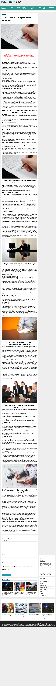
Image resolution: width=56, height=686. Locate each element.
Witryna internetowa (5, 562)
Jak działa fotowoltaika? (45, 567)
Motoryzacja (17, 7)
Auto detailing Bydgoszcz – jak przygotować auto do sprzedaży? (46, 560)
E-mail (3, 558)
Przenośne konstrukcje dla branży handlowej (31, 593)
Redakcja (51, 7)
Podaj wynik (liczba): (5, 569)
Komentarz (4, 540)
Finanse (39, 7)
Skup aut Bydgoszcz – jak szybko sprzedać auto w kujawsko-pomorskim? (45, 564)
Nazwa (3, 554)
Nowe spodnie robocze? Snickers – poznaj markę (19, 593)
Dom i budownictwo (4, 8)
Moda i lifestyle (24, 8)
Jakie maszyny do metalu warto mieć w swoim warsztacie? (7, 593)
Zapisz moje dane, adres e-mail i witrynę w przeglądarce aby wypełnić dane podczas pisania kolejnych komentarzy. (18, 567)
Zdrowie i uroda (32, 8)
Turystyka (42, 593)
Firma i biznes (44, 8)
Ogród (12, 7)
